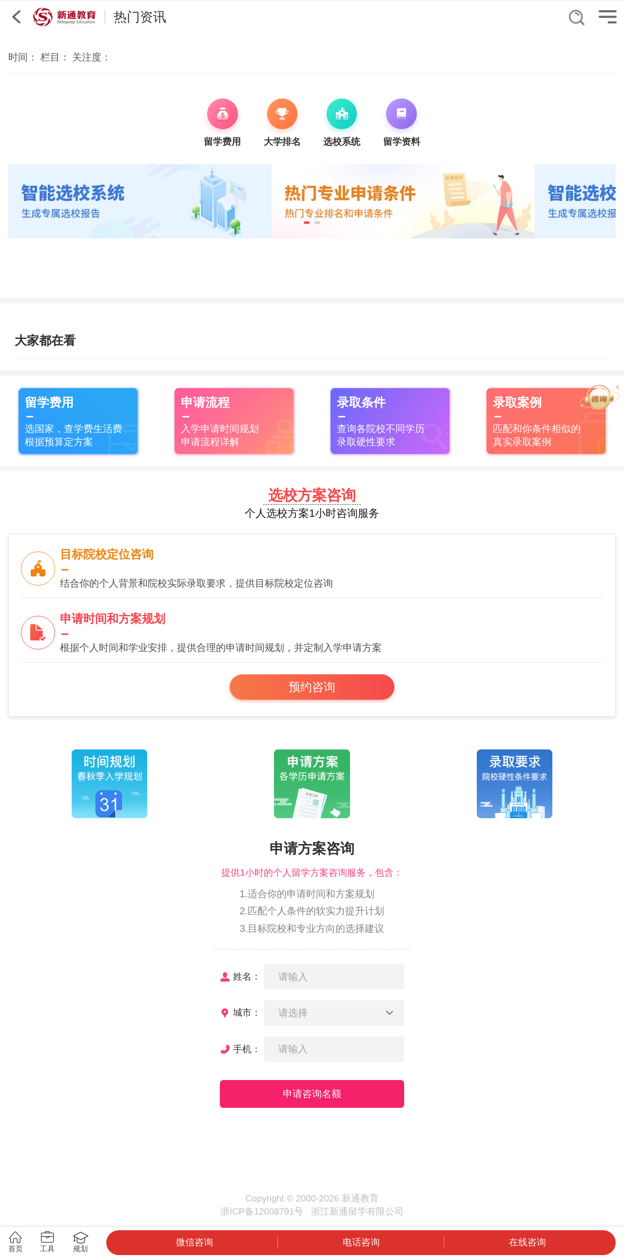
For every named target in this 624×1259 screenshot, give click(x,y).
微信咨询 (194, 1242)
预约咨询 (312, 687)
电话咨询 (361, 1242)
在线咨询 (527, 1242)
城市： (247, 1012)
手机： (247, 1049)
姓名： (247, 976)
